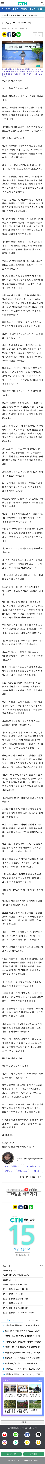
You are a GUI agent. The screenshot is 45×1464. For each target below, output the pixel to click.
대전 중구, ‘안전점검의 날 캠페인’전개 (20, 1363)
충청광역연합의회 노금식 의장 (15, 1284)
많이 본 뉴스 (33, 1320)
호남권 (33, 9)
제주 (40, 9)
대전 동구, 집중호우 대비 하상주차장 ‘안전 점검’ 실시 (23, 1352)
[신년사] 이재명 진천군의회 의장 (16, 1298)
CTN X (36, 1171)
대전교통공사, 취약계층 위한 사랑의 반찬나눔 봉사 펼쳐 (23, 1357)
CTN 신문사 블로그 (12, 1166)
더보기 (41, 1266)
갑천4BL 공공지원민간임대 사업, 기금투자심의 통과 (23, 1374)
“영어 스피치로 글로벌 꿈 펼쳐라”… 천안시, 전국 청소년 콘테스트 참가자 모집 (23, 1336)
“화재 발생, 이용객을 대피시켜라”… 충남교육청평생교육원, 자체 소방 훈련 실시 (23, 1341)
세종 (8, 9)
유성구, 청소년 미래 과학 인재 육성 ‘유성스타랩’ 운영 (23, 1347)
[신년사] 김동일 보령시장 (13, 1303)
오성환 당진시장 (9, 1270)
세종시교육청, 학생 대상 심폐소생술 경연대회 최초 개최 (23, 1368)
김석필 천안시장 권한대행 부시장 (16, 1275)
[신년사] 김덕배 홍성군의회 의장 (16, 1289)
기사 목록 (23, 1422)
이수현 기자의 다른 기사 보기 (31, 1177)
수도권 (15, 9)
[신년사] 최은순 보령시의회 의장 (16, 1307)
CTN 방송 (8, 1171)
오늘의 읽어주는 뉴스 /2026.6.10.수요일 (21, 1325)
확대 (39, 44)
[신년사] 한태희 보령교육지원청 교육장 (18, 1312)
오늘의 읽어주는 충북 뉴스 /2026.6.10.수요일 (23, 1330)
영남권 (24, 9)
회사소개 (33, 1454)
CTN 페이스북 (22, 1171)
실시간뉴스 (11, 1320)
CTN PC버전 (11, 1454)
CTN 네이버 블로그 (33, 1166)
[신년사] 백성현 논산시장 (13, 1293)
